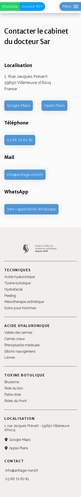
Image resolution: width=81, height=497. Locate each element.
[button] (70, 6)
